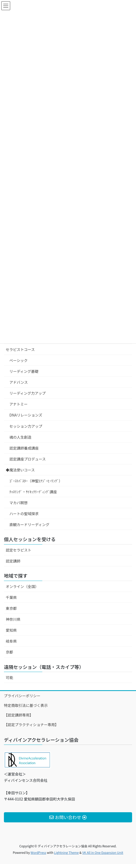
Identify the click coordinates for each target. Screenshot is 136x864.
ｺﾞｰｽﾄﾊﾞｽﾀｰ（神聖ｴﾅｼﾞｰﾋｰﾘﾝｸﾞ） (35, 480)
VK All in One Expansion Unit (102, 852)
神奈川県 (13, 619)
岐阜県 (11, 641)
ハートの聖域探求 (24, 513)
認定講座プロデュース (27, 459)
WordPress (38, 852)
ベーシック (18, 360)
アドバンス (18, 382)
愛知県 (11, 630)
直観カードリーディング (29, 524)
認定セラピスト (18, 550)
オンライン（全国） (22, 586)
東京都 (11, 608)
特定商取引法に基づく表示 (26, 705)
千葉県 (11, 597)
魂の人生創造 (20, 437)
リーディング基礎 (23, 371)
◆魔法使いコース (20, 469)
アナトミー (18, 404)
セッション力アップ (25, 426)
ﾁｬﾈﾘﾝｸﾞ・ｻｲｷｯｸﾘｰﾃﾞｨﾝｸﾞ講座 (33, 491)
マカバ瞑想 (18, 502)
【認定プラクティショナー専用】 (31, 724)
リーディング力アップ (27, 393)
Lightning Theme (66, 852)
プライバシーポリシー (22, 695)
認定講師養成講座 (24, 448)
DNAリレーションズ (25, 415)
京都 (9, 652)
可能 (9, 677)
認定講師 (13, 561)
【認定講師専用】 (18, 715)
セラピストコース (20, 349)
